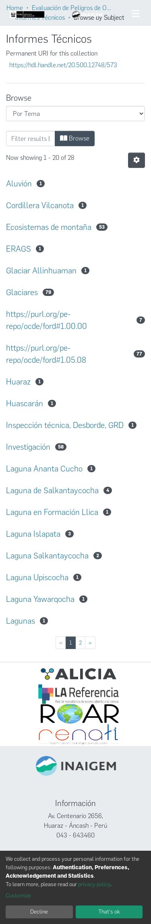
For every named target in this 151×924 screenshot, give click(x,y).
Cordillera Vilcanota (40, 205)
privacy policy (94, 884)
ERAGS (18, 249)
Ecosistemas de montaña (48, 227)
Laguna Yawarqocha (40, 599)
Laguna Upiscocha (37, 577)
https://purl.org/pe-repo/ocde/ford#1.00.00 (46, 320)
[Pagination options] (136, 160)
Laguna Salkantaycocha (47, 555)
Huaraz (18, 382)
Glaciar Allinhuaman (41, 270)
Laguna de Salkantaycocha (52, 490)
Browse (74, 138)
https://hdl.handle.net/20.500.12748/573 (63, 65)
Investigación (28, 447)
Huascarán (24, 403)
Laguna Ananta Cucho (44, 468)
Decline (39, 911)
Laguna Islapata (33, 534)
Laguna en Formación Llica (52, 512)
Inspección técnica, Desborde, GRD (65, 425)
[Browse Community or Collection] (75, 113)
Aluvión (19, 183)
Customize (18, 895)
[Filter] (30, 138)
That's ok (109, 911)
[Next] (90, 643)
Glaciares (22, 292)
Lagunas (20, 621)
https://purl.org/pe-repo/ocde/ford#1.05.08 (46, 354)
